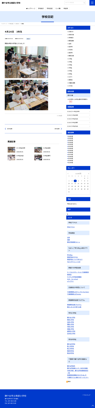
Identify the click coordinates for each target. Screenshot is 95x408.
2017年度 (70, 154)
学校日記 (50, 8)
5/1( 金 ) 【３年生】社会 (72, 126)
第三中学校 (70, 348)
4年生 (70, 68)
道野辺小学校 (71, 331)
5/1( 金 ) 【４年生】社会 (72, 119)
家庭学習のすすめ (72, 257)
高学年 (70, 53)
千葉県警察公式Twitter (74, 294)
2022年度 (70, 144)
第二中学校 (70, 346)
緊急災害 (71, 56)
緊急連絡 (71, 41)
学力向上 (69, 255)
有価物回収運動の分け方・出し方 (76, 375)
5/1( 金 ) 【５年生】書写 (72, 122)
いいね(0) (59, 115)
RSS (69, 381)
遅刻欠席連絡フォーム (73, 242)
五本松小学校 (71, 333)
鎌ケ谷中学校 (71, 344)
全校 (70, 44)
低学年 (70, 47)
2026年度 (70, 136)
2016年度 (70, 156)
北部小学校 (70, 322)
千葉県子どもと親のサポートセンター (78, 377)
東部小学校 (70, 320)
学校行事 (71, 35)
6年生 (70, 74)
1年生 (70, 59)
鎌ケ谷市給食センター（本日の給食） (77, 368)
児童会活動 (72, 83)
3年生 (70, 65)
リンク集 (58, 8)
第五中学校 (70, 353)
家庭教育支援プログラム (74, 305)
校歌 (68, 240)
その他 (70, 86)
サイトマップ (86, 395)
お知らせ (71, 32)
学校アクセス (71, 227)
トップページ (31, 8)
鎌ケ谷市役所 (71, 366)
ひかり (70, 77)
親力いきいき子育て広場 (74, 307)
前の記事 (9, 129)
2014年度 (70, 160)
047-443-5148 (12, 401)
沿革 (68, 237)
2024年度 (70, 140)
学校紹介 (41, 8)
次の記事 (57, 129)
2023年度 (70, 142)
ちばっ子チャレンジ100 (73, 262)
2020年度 (70, 148)
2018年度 (70, 152)
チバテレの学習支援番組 (74, 277)
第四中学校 (70, 351)
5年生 (70, 71)
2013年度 (70, 162)
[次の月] (88, 173)
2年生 (70, 62)
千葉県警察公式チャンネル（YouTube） (78, 292)
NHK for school (72, 279)
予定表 (65, 8)
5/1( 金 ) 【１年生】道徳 (72, 115)
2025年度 (70, 138)
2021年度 (70, 146)
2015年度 (70, 158)
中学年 (70, 50)
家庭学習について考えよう (74, 259)
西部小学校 (70, 324)
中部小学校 (70, 327)
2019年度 (70, 150)
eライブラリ (70, 281)
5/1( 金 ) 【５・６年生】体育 (73, 111)
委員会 (70, 80)
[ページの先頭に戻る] (93, 406)
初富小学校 (70, 329)
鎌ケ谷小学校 (71, 317)
